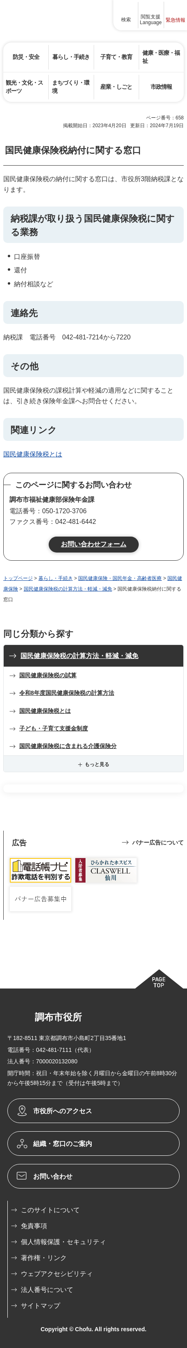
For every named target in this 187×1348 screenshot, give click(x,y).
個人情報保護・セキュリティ (63, 1241)
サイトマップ (40, 1305)
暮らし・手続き (55, 578)
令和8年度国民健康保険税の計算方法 (66, 693)
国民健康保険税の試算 (48, 675)
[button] (126, 15)
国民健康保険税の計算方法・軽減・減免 (68, 589)
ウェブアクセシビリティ (57, 1273)
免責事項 (34, 1225)
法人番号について (47, 1289)
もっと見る (97, 764)
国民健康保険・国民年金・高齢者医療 (120, 578)
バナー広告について (158, 842)
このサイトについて (50, 1209)
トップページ (18, 578)
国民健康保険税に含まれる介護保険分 (68, 746)
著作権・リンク (44, 1257)
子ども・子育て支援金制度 (53, 728)
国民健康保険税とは (32, 454)
